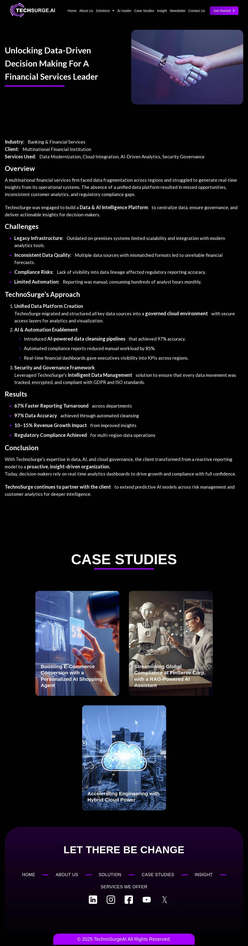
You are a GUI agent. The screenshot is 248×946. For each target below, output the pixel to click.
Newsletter (177, 11)
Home (72, 11)
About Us (86, 11)
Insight (162, 11)
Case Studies (144, 11)
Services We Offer (124, 886)
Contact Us (196, 11)
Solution (110, 874)
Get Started (224, 11)
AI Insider (124, 11)
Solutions (105, 11)
